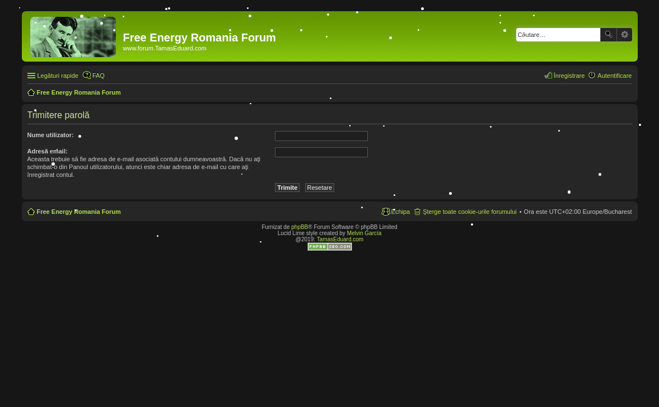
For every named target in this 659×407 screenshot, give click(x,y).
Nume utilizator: (50, 135)
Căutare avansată (624, 34)
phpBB (299, 227)
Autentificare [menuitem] (614, 75)
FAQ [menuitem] (98, 75)
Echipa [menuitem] (400, 211)
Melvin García (364, 233)
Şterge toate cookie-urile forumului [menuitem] (470, 211)
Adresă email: (47, 151)
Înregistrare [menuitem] (569, 75)
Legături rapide (58, 75)
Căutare (608, 34)
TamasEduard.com (340, 239)
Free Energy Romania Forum (79, 211)
